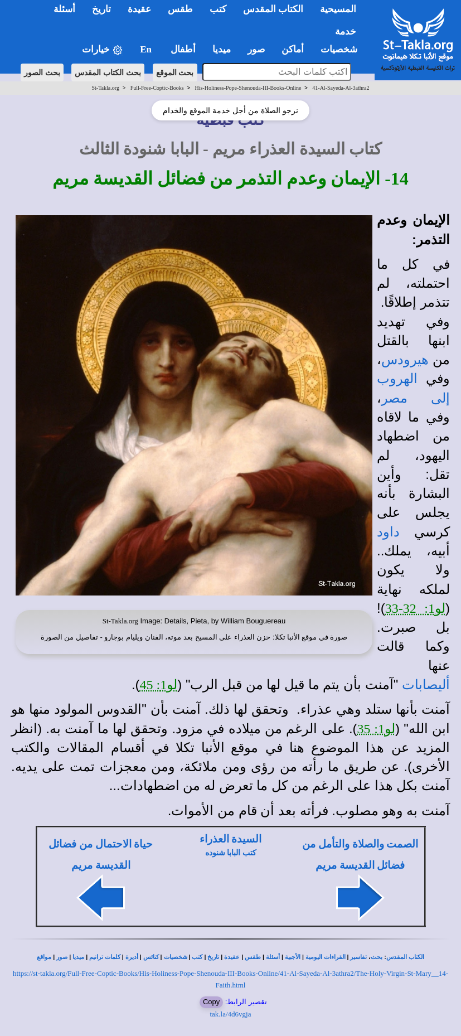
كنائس (151, 957)
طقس (253, 957)
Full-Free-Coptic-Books (157, 88)
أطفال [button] (183, 49)
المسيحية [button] (338, 9)
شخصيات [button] (343, 49)
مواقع (44, 957)
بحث (376, 957)
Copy (211, 1002)
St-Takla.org (105, 88)
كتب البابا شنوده (230, 853)
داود (388, 532)
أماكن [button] (293, 49)
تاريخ (213, 957)
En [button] (147, 49)
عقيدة (232, 957)
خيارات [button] (102, 50)
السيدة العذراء (231, 839)
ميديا (78, 957)
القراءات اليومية (325, 957)
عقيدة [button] (139, 9)
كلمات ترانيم (104, 957)
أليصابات (426, 684)
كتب (197, 957)
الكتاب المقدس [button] (273, 9)
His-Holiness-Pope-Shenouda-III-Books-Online (248, 88)
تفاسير (358, 957)
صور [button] (256, 49)
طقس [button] (180, 9)
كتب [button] (218, 9)
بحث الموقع (175, 72)
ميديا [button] (221, 49)
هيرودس (405, 359)
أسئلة (273, 957)
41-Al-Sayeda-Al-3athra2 (340, 88)
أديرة (131, 957)
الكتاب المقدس (405, 957)
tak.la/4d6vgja (230, 1014)
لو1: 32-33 (415, 608)
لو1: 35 (376, 729)
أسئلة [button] (64, 9)
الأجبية (292, 957)
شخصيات (175, 957)
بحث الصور (42, 72)
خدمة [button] (345, 31)
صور (61, 957)
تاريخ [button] (101, 9)
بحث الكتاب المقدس (108, 72)
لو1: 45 (159, 684)
